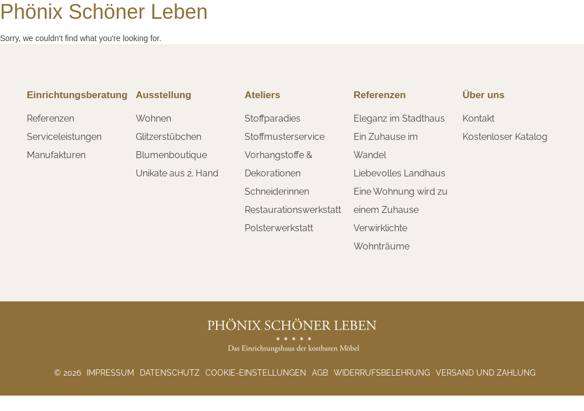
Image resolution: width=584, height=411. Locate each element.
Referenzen (50, 118)
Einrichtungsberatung (77, 95)
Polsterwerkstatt (279, 228)
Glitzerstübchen (168, 136)
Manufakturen (56, 155)
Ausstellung (163, 95)
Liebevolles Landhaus (399, 173)
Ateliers (262, 95)
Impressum (110, 372)
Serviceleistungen (64, 136)
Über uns (484, 95)
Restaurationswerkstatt (293, 209)
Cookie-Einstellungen (255, 372)
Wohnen (153, 118)
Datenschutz (170, 372)
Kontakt (478, 118)
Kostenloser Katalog (505, 136)
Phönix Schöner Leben (104, 11)
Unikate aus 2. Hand (177, 173)
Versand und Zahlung (486, 372)
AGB (320, 372)
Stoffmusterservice (285, 136)
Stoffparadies (273, 118)
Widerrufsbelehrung (382, 372)
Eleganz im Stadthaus (399, 118)
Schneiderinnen (277, 191)
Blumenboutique (171, 155)
